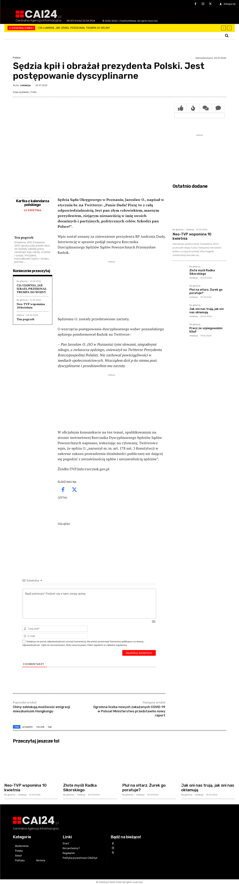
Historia (20, 314)
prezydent (28, 726)
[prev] (223, 28)
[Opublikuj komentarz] (139, 652)
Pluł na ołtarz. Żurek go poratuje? (144, 786)
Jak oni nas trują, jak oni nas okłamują (206, 310)
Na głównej (22, 281)
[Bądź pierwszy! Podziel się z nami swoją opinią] (89, 603)
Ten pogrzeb (23, 237)
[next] (229, 28)
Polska (16, 57)
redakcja (25, 85)
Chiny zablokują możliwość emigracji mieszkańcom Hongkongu (41, 708)
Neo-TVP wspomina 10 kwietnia (31, 304)
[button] (226, 35)
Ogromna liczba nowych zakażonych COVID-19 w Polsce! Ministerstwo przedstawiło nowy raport (129, 710)
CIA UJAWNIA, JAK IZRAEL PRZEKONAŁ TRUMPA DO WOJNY (74, 27)
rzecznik (40, 726)
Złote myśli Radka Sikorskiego (202, 272)
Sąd (50, 726)
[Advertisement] (111, 288)
